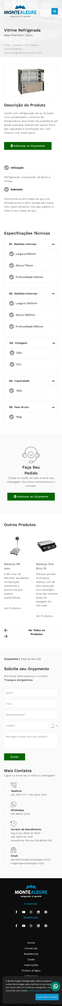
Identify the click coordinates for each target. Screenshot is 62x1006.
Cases (31, 959)
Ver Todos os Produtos (36, 632)
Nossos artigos (31, 970)
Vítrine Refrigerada (13, 49)
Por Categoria (32, 45)
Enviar (15, 756)
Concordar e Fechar (47, 997)
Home (7, 45)
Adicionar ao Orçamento (28, 145)
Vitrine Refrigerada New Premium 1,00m (23, 53)
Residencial (31, 953)
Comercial (17, 45)
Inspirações (31, 965)
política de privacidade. (39, 990)
